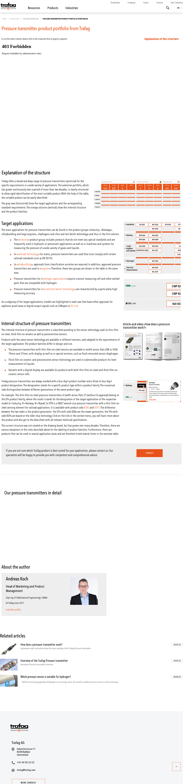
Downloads (115, 2)
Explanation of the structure (162, 39)
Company (131, 2)
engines (45, 268)
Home (4, 19)
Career (145, 2)
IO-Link (74, 306)
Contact (159, 2)
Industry (23, 240)
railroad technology (28, 254)
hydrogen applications (54, 279)
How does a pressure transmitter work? (41, 645)
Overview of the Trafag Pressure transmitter (44, 661)
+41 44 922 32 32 (25, 762)
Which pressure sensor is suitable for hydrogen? (45, 677)
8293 (97, 408)
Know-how (15, 19)
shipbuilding (25, 264)
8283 (86, 408)
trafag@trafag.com (26, 770)
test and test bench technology (58, 289)
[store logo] (8, 7)
